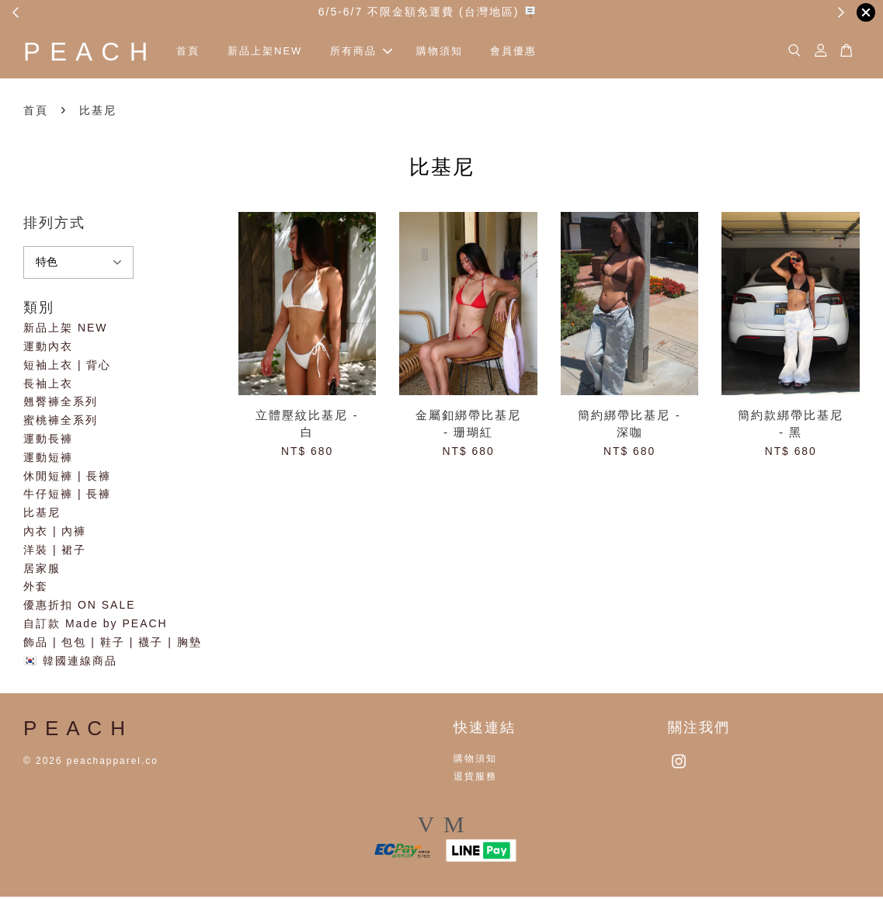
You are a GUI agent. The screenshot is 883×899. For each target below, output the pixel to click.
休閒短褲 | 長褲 (67, 478)
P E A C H (96, 52)
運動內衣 (48, 348)
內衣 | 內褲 (54, 533)
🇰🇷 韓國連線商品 (70, 663)
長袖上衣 (48, 386)
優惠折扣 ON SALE (79, 607)
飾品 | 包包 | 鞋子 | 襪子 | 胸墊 (112, 644)
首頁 (208, 52)
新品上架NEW (285, 52)
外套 (35, 589)
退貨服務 (475, 778)
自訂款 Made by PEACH (95, 626)
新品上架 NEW (65, 330)
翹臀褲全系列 (60, 404)
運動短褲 (48, 459)
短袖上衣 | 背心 (67, 367)
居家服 (42, 570)
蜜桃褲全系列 (60, 422)
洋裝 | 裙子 (54, 552)
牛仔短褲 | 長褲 (67, 497)
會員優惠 (533, 52)
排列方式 (54, 225)
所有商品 (381, 52)
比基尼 (42, 515)
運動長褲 (48, 441)
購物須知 (459, 52)
